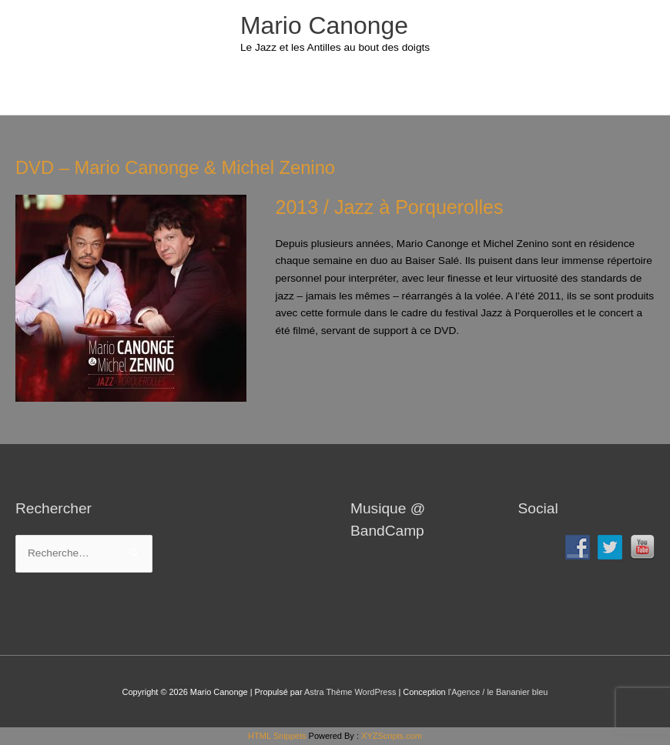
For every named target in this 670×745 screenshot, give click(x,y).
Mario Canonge (324, 25)
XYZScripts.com (391, 735)
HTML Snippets (277, 735)
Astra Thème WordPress (350, 692)
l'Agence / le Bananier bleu (498, 692)
